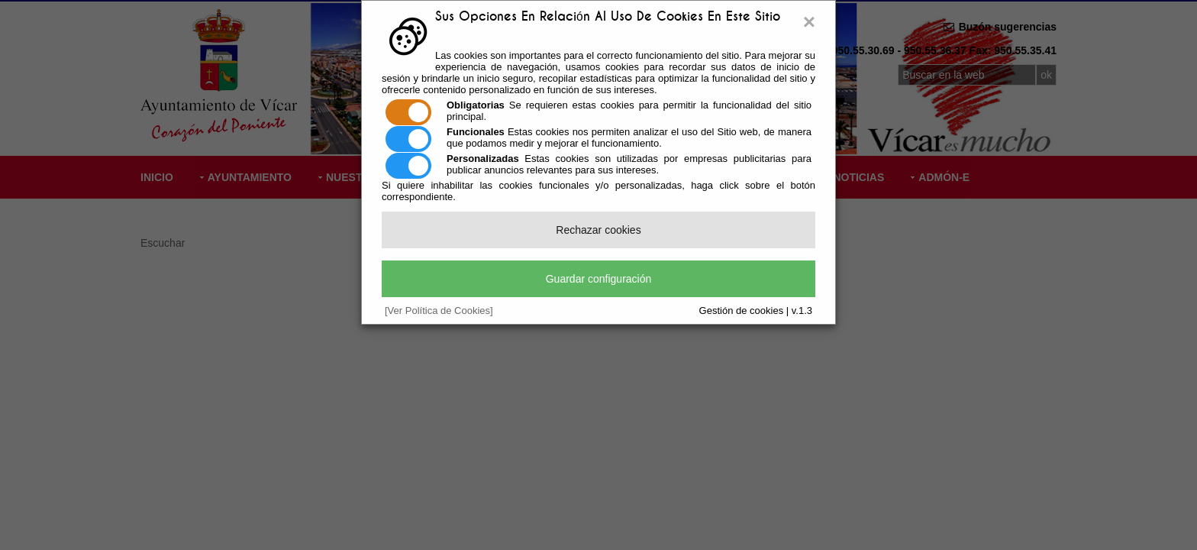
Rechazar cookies (598, 230)
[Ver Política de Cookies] (439, 310)
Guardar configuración (599, 279)
